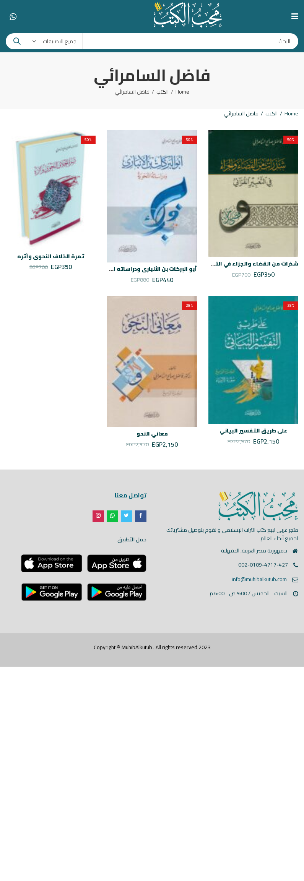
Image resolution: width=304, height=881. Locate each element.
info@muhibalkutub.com (259, 579)
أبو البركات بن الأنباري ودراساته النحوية (146, 269)
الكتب (162, 91)
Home (182, 91)
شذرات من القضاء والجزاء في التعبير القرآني (241, 264)
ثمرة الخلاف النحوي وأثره (50, 256)
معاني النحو (152, 434)
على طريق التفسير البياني (253, 431)
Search (17, 41)
